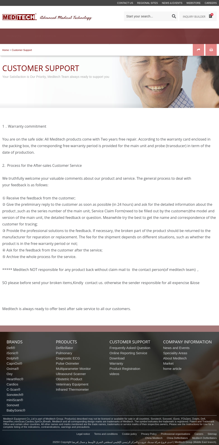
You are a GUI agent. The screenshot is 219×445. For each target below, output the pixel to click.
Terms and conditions (106, 434)
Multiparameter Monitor (73, 369)
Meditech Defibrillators (204, 438)
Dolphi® (13, 358)
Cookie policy (129, 434)
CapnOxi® (14, 363)
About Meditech (175, 358)
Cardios (12, 384)
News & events (172, 3)
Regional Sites (147, 3)
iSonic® (12, 353)
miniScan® (15, 400)
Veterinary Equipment (72, 384)
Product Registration (125, 369)
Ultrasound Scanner (71, 374)
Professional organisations (175, 434)
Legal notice (83, 434)
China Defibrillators (177, 438)
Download (117, 358)
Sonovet (13, 405)
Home (5, 50)
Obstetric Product (69, 379)
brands (15, 342)
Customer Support (22, 50)
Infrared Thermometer (72, 389)
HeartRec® (15, 379)
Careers (211, 3)
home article (172, 369)
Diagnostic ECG (68, 358)
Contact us (125, 3)
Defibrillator (64, 348)
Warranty (116, 363)
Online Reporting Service (128, 353)
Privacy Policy (149, 434)
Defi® (11, 348)
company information (187, 342)
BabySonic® (16, 410)
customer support (130, 342)
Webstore (193, 3)
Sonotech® (15, 395)
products (66, 342)
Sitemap (212, 434)
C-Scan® (13, 389)
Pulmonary (64, 353)
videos (114, 374)
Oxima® (13, 369)
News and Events (176, 348)
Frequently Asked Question (130, 348)
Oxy (10, 374)
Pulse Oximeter (67, 363)
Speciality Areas (175, 353)
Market (168, 363)
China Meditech (153, 438)
